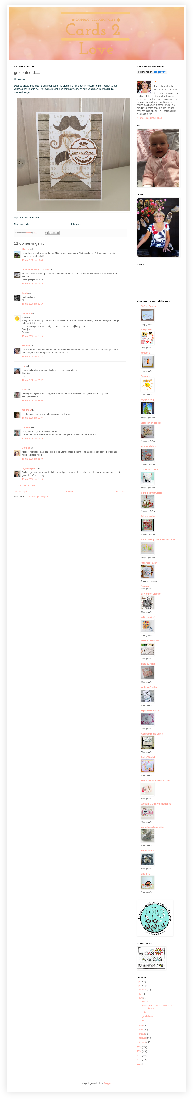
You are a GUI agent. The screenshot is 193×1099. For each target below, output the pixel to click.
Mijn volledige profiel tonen (149, 118)
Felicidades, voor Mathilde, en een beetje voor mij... (158, 1006)
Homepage (71, 491)
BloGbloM (146, 874)
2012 (139, 1059)
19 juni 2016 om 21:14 (32, 479)
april (141, 1029)
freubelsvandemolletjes (152, 827)
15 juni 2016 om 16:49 (32, 260)
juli (140, 994)
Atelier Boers (147, 850)
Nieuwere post (21, 491)
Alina (25, 389)
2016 (139, 986)
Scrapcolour (147, 329)
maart (142, 1034)
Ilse (24, 366)
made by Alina (148, 664)
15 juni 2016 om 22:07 (32, 380)
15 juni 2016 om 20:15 (32, 283)
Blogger (107, 1083)
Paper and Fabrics (150, 710)
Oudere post (119, 491)
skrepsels (145, 353)
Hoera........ (147, 1001)
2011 (139, 1064)
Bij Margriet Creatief (151, 594)
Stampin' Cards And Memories (156, 804)
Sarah (25, 293)
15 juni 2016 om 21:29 (32, 336)
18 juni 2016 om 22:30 (32, 459)
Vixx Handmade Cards (152, 734)
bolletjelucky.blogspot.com (35, 269)
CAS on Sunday (148, 306)
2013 (139, 1055)
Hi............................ (151, 1020)
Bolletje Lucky (148, 516)
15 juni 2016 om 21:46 (32, 356)
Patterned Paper (149, 563)
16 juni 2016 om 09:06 (32, 400)
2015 (139, 1047)
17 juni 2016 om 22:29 (32, 438)
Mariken (26, 345)
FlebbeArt (145, 586)
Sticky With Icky (149, 757)
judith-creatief (147, 617)
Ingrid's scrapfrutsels (151, 493)
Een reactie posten (27, 485)
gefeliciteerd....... (150, 1016)
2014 (139, 1051)
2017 (139, 982)
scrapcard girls (148, 446)
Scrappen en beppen (151, 423)
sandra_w (27, 410)
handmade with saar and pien (155, 780)
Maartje (26, 249)
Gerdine (26, 448)
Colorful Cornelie (149, 469)
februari (143, 1038)
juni (141, 998)
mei (141, 1025)
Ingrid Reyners (29, 468)
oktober (143, 990)
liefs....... (146, 1012)
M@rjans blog (147, 399)
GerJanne (27, 313)
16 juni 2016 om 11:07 (32, 418)
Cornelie (26, 427)
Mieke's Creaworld (150, 640)
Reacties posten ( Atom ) (39, 496)
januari (142, 1042)
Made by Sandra (149, 687)
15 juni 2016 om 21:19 (32, 304)
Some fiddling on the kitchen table (158, 539)
